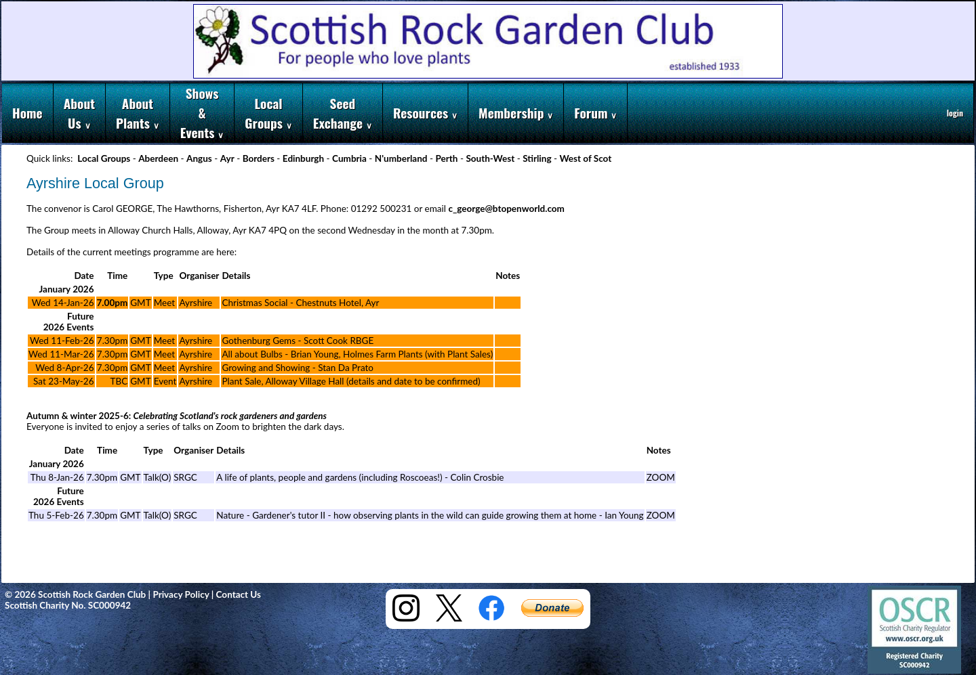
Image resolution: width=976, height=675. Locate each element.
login (955, 112)
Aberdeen (158, 158)
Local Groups (103, 158)
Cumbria (349, 158)
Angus (199, 158)
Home (27, 113)
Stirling (537, 158)
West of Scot (585, 158)
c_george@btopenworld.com (506, 208)
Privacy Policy (180, 594)
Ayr (227, 158)
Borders (258, 158)
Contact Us (239, 594)
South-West (490, 158)
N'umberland (401, 158)
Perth (446, 158)
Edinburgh (303, 158)
